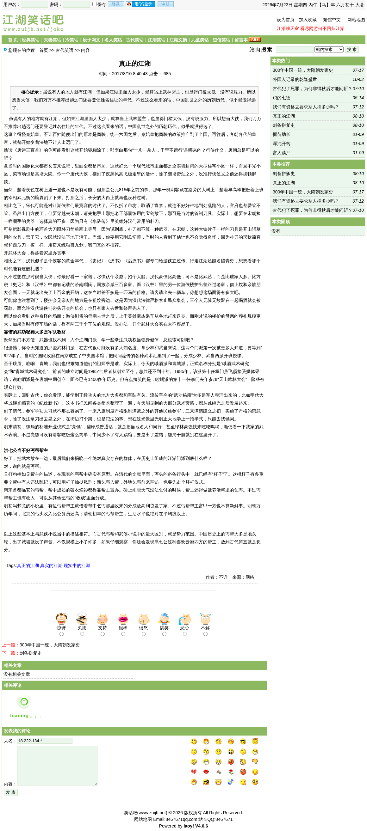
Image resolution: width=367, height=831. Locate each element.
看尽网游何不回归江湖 (322, 28)
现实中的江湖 (77, 565)
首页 (43, 50)
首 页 (13, 39)
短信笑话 (221, 39)
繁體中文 (332, 19)
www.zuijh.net (152, 812)
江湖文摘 (178, 39)
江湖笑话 (156, 39)
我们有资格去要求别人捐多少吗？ (306, 106)
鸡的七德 (281, 97)
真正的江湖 (28, 565)
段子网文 (91, 39)
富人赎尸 (281, 152)
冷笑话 (71, 39)
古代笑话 (135, 39)
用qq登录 (141, 4)
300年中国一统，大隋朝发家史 (50, 644)
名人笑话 (113, 39)
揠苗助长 (281, 134)
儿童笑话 (200, 39)
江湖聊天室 (288, 28)
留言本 (241, 39)
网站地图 (356, 19)
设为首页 (286, 19)
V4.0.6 (201, 825)
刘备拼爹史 (31, 653)
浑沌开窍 (281, 143)
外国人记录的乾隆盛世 (295, 79)
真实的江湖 (51, 565)
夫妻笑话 (52, 39)
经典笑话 (31, 39)
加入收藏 (308, 19)
